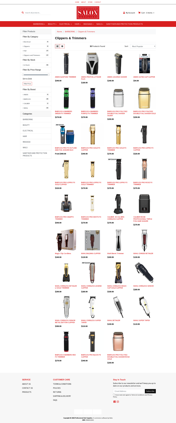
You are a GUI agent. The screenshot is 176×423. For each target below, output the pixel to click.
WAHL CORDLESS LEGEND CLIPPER (91, 287)
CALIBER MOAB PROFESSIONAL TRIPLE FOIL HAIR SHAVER (142, 219)
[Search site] (22, 13)
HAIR (77, 24)
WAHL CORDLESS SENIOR (143, 286)
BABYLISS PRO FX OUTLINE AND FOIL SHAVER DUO (66, 149)
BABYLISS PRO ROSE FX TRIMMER (142, 183)
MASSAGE (87, 24)
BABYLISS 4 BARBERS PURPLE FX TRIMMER (89, 112)
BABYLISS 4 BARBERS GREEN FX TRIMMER (63, 112)
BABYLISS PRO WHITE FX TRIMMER (91, 218)
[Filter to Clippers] (35, 46)
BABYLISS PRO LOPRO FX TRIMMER (117, 183)
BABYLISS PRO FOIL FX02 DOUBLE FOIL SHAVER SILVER (117, 113)
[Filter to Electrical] (35, 41)
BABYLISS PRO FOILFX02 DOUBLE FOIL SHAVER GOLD (144, 112)
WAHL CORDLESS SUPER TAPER (91, 321)
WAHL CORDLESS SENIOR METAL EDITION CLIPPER (65, 321)
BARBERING (38, 24)
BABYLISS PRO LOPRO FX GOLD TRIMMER (91, 183)
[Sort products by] (143, 46)
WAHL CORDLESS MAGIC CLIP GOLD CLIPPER (117, 287)
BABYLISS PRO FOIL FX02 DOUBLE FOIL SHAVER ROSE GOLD (118, 356)
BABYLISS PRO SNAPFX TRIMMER (64, 218)
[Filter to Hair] (35, 50)
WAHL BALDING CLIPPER (90, 253)
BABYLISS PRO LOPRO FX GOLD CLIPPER (65, 183)
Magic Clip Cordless (63, 253)
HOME (77, 2)
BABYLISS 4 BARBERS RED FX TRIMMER (65, 355)
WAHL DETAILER (113, 320)
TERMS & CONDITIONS (62, 384)
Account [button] (129, 12)
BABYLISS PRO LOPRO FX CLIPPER (143, 149)
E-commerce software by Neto (103, 418)
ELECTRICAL (64, 24)
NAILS (99, 24)
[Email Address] (129, 391)
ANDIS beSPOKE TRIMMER (65, 77)
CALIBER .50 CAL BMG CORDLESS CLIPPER (115, 218)
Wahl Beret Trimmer (115, 253)
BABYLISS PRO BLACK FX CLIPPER (91, 355)
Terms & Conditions (137, 395)
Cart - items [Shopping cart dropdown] (145, 12)
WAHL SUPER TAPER (141, 320)
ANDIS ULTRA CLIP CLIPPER (144, 77)
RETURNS (57, 392)
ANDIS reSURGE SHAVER (117, 77)
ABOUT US (26, 384)
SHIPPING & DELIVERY (62, 396)
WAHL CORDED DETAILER (143, 253)
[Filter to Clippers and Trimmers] (35, 55)
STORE (90, 2)
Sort (126, 46)
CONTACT (97, 2)
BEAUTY (51, 24)
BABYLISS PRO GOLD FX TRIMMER (116, 149)
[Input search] (38, 13)
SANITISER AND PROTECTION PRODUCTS (124, 24)
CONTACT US (27, 388)
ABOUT (83, 2)
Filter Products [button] (29, 31)
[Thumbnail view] (57, 46)
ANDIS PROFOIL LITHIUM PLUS (91, 78)
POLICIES (56, 388)
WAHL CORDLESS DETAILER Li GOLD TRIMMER (66, 287)
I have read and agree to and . (132, 396)
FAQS (55, 400)
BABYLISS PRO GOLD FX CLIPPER (90, 149)
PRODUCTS (26, 392)
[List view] (62, 46)
